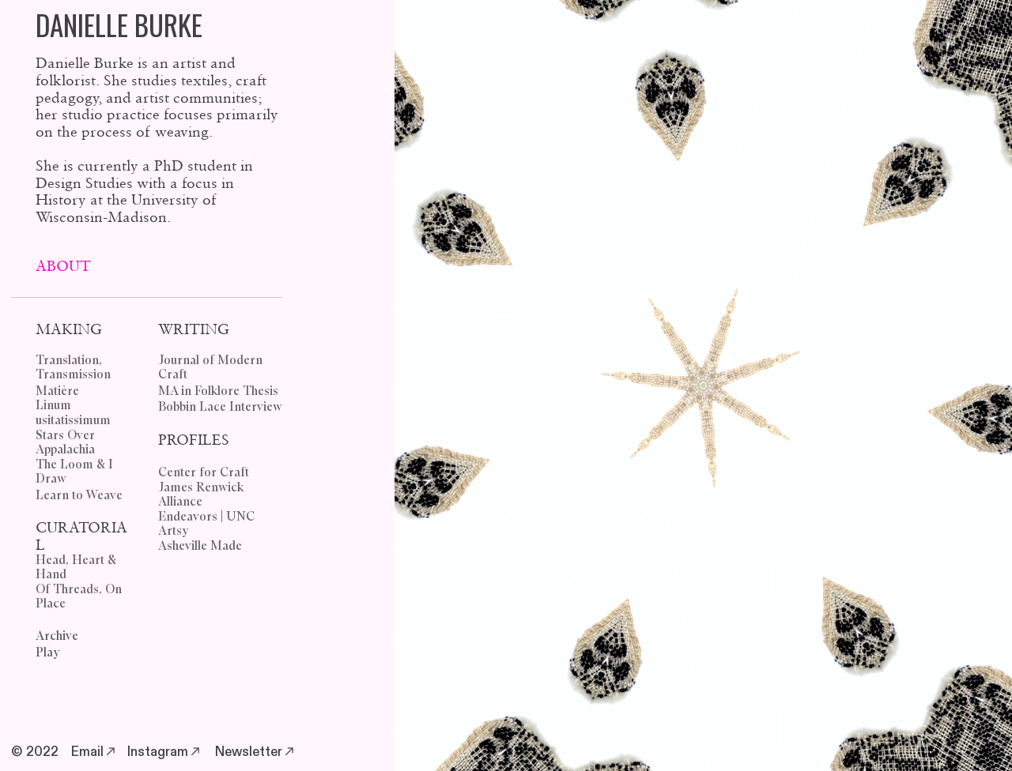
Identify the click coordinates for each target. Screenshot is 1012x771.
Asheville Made (200, 546)
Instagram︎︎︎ (164, 752)
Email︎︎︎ (94, 752)
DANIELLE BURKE (119, 24)
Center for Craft (203, 473)
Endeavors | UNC (206, 517)
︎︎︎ (289, 752)
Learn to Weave (79, 496)
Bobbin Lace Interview (220, 407)
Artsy (173, 531)
